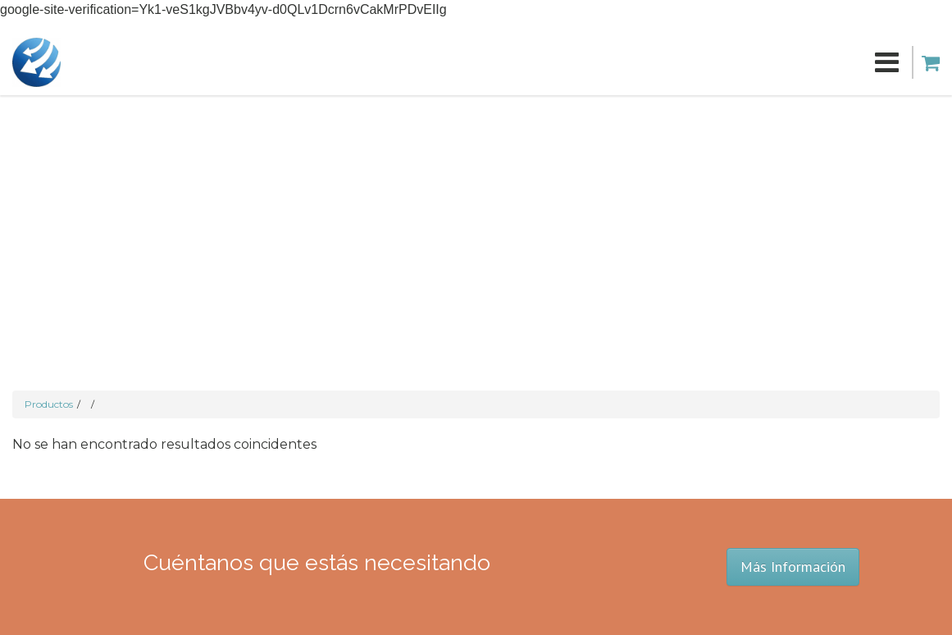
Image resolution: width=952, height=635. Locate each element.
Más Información (792, 566)
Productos (49, 404)
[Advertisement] (476, 218)
